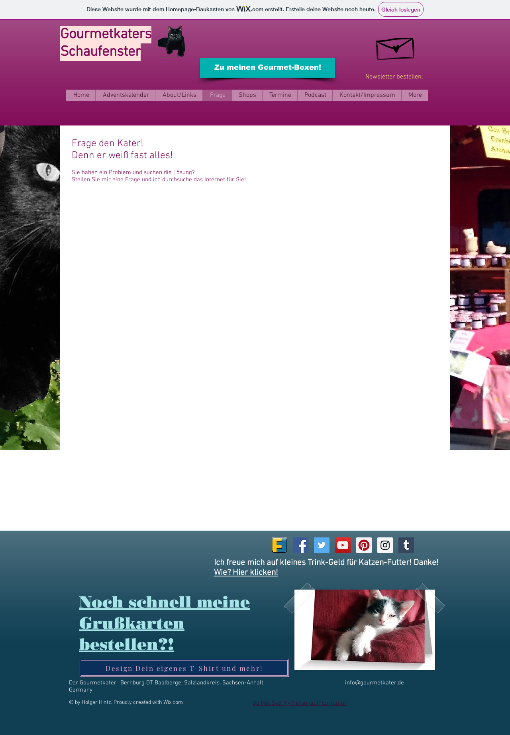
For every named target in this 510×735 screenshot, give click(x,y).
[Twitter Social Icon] (322, 545)
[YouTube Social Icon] (343, 545)
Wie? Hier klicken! (246, 573)
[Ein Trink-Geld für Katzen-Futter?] (173, 42)
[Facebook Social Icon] (300, 545)
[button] (178, 95)
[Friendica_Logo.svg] (279, 545)
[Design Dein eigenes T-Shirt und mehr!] (184, 668)
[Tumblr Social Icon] (406, 545)
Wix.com (173, 702)
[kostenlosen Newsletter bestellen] (396, 45)
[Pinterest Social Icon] (364, 545)
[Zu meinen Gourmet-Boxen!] (267, 68)
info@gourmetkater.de (374, 682)
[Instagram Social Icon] (385, 545)
